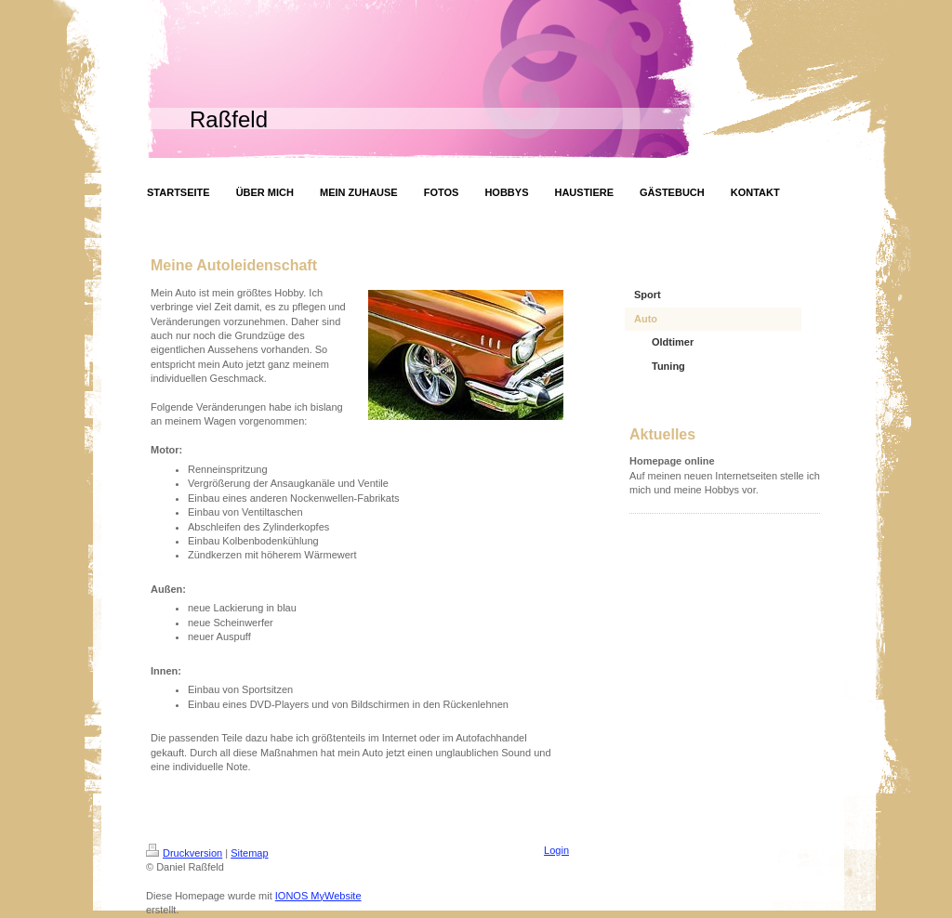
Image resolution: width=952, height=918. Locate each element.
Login (556, 850)
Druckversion (184, 853)
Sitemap (249, 853)
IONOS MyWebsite (318, 895)
